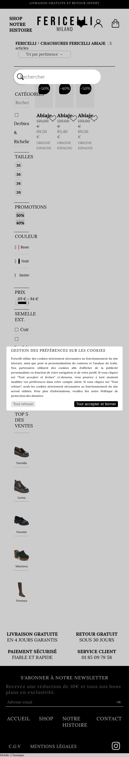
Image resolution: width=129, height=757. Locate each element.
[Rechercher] (20, 77)
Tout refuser (23, 404)
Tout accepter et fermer (96, 404)
